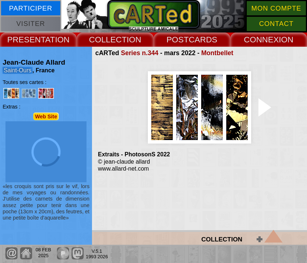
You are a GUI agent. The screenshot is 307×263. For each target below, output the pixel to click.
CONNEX (261, 39)
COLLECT (108, 39)
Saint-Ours (17, 70)
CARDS (203, 39)
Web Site (46, 116)
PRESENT (26, 39)
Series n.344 (139, 53)
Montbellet (217, 53)
